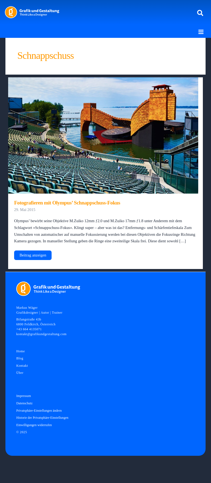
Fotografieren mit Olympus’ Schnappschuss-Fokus (67, 203)
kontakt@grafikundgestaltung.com (41, 334)
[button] (200, 13)
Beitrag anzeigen (32, 256)
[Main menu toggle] (201, 32)
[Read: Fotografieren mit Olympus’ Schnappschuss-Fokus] (103, 135)
